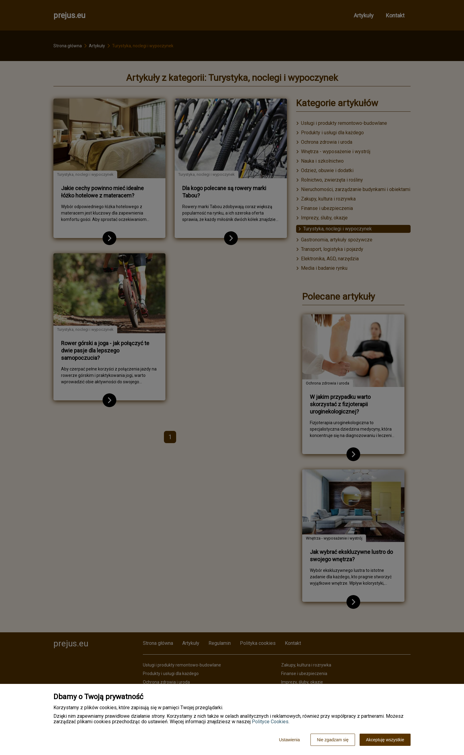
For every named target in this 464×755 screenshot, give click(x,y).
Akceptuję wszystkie (385, 739)
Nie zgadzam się (333, 739)
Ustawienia (289, 739)
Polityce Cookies (270, 721)
